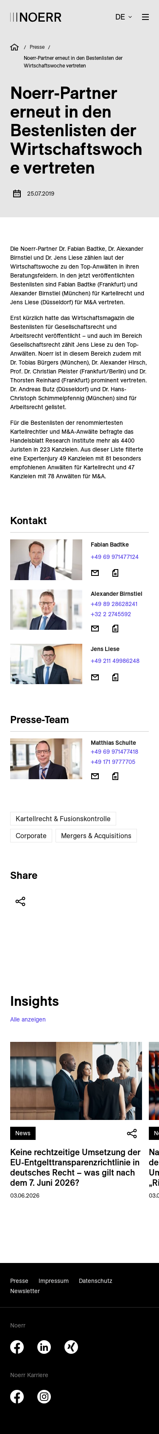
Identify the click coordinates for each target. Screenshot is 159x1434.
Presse (37, 47)
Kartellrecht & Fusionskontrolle (63, 818)
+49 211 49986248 (115, 661)
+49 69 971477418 (114, 751)
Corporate (31, 835)
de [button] (120, 17)
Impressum (54, 1281)
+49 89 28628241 (114, 604)
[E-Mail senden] (94, 572)
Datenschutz (95, 1281)
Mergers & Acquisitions (96, 835)
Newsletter (25, 1291)
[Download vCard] (115, 572)
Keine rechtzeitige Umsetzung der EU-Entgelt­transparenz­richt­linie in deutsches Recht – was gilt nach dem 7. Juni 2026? (75, 1167)
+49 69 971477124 (115, 557)
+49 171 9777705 (113, 762)
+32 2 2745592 (111, 614)
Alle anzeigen (28, 1019)
